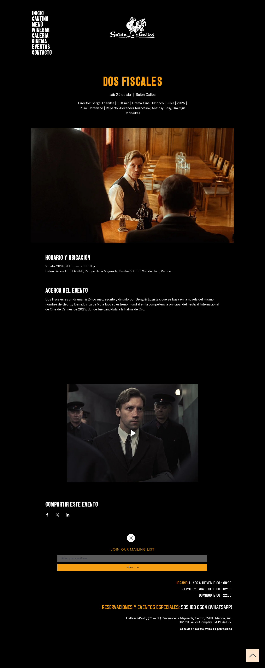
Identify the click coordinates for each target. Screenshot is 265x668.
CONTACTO (42, 52)
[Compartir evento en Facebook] (47, 515)
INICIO (38, 12)
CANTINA (40, 18)
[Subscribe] (132, 567)
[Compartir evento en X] (57, 515)
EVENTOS (41, 46)
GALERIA (40, 35)
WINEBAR (40, 29)
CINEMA (39, 40)
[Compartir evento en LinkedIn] (68, 515)
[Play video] (132, 433)
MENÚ (37, 24)
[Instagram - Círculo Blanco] (131, 538)
